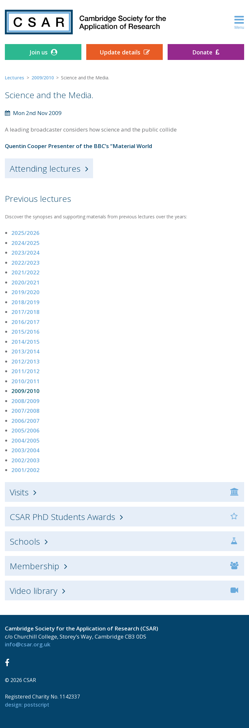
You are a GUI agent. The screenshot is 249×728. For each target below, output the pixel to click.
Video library (33, 590)
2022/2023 (25, 262)
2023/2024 (25, 252)
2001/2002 (25, 470)
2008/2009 (25, 401)
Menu (239, 22)
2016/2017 (25, 322)
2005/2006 (25, 430)
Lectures (14, 78)
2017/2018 (25, 312)
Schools (25, 541)
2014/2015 (25, 341)
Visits (19, 492)
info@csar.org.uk (27, 644)
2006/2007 (25, 420)
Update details (120, 52)
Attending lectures (45, 168)
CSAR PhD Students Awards (62, 517)
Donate (202, 52)
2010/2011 (25, 381)
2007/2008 (25, 410)
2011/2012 (25, 371)
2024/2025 (25, 243)
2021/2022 (25, 272)
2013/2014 (25, 351)
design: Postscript (27, 704)
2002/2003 (25, 460)
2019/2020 (25, 292)
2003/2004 (25, 450)
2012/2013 (25, 361)
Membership (34, 566)
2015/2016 (25, 331)
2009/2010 (42, 78)
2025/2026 (25, 233)
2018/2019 (25, 302)
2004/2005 (25, 440)
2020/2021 (25, 282)
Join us (39, 52)
